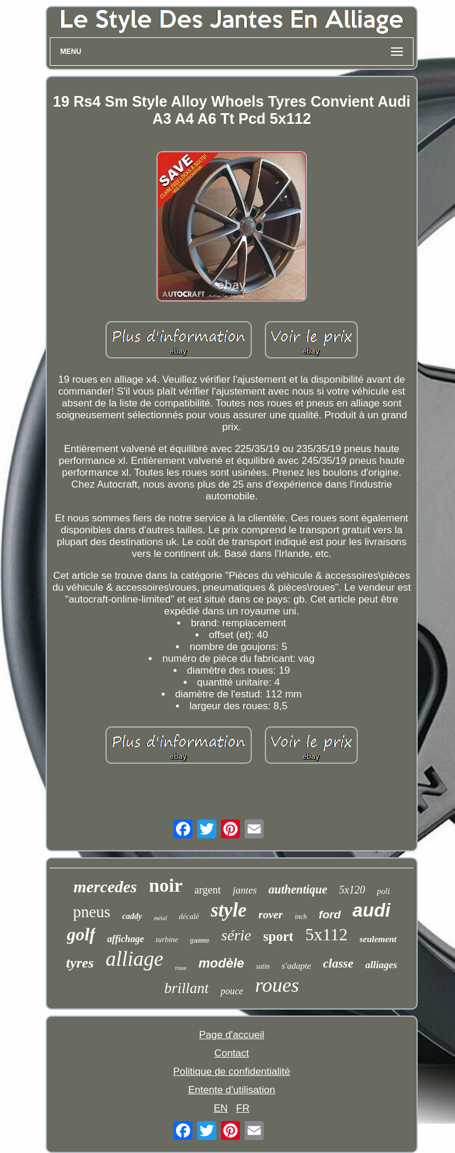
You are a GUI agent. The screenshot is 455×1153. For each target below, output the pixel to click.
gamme (200, 940)
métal (160, 918)
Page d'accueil (231, 1034)
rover (270, 914)
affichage (125, 939)
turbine (167, 939)
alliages (382, 965)
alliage (134, 959)
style (228, 910)
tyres (80, 963)
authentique (297, 889)
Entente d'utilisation (231, 1090)
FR (243, 1108)
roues (277, 985)
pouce (231, 991)
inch (300, 916)
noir (165, 885)
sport (278, 936)
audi (371, 910)
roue (181, 967)
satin (263, 966)
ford (330, 914)
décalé (189, 916)
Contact (231, 1053)
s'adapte (296, 966)
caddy (132, 916)
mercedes (105, 886)
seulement (378, 939)
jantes (245, 890)
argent (207, 890)
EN (221, 1108)
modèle (221, 963)
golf (81, 934)
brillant (186, 988)
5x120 (352, 890)
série (237, 935)
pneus (91, 912)
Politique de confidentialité (231, 1071)
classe (338, 963)
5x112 (326, 934)
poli (383, 891)
